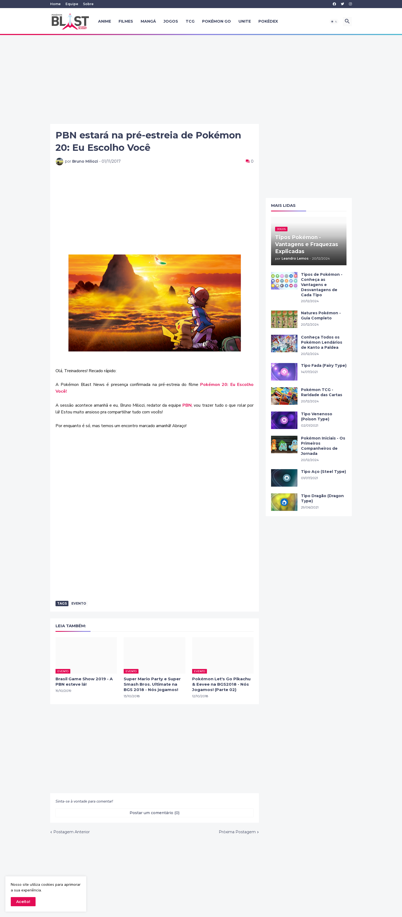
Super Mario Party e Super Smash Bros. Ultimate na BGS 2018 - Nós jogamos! (152, 684)
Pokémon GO (216, 21)
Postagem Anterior (71, 831)
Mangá (148, 21)
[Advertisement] (201, 79)
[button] (334, 21)
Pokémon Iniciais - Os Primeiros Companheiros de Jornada (323, 446)
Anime (104, 21)
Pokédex (268, 21)
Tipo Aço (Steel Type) (323, 471)
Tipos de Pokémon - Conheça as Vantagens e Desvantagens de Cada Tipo (321, 284)
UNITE (244, 21)
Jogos (171, 21)
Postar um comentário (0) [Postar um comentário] (154, 812)
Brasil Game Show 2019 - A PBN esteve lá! (84, 681)
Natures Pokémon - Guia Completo (321, 315)
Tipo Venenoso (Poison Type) (316, 416)
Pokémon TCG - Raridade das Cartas (321, 392)
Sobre (88, 4)
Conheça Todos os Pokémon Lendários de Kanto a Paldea (321, 342)
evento (78, 603)
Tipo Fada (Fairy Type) (323, 365)
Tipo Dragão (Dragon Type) (322, 498)
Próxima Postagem (237, 831)
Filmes (126, 21)
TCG (190, 21)
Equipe (71, 4)
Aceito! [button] (23, 901)
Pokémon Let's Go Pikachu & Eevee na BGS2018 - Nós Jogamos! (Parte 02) (221, 684)
